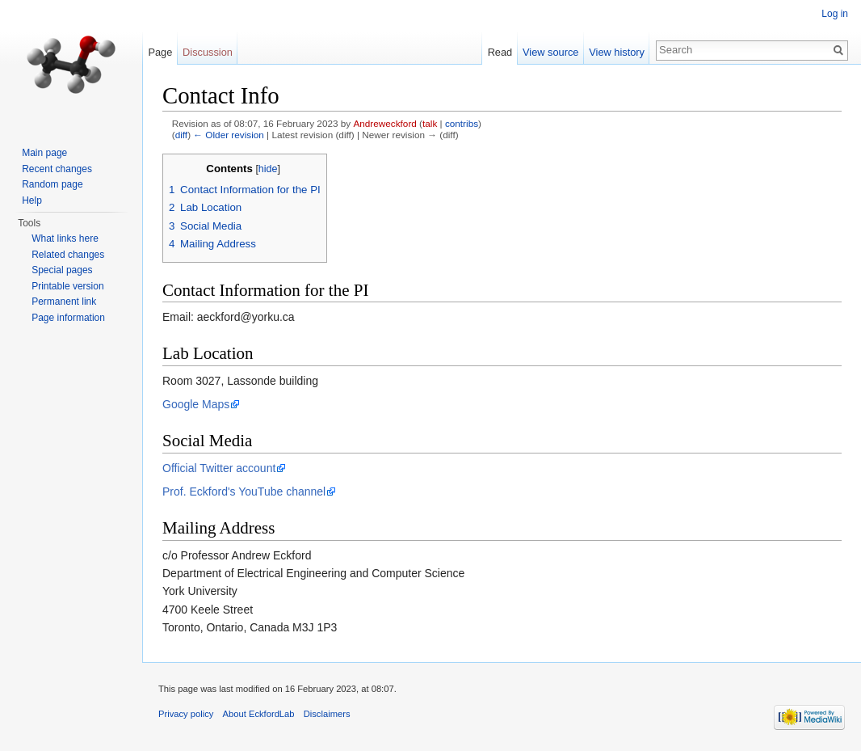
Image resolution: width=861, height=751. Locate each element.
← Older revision (228, 134)
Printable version (67, 286)
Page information (68, 317)
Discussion (208, 52)
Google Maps (195, 404)
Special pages (62, 270)
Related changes (68, 254)
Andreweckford (384, 123)
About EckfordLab (259, 714)
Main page (44, 152)
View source (550, 52)
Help (32, 200)
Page (160, 52)
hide (268, 169)
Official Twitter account (218, 468)
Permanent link (64, 301)
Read (500, 52)
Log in (834, 13)
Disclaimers (327, 714)
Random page (52, 184)
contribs (461, 123)
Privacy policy (185, 714)
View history (617, 52)
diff (181, 134)
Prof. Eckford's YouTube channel (244, 491)
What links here (65, 238)
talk (429, 123)
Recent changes (57, 169)
